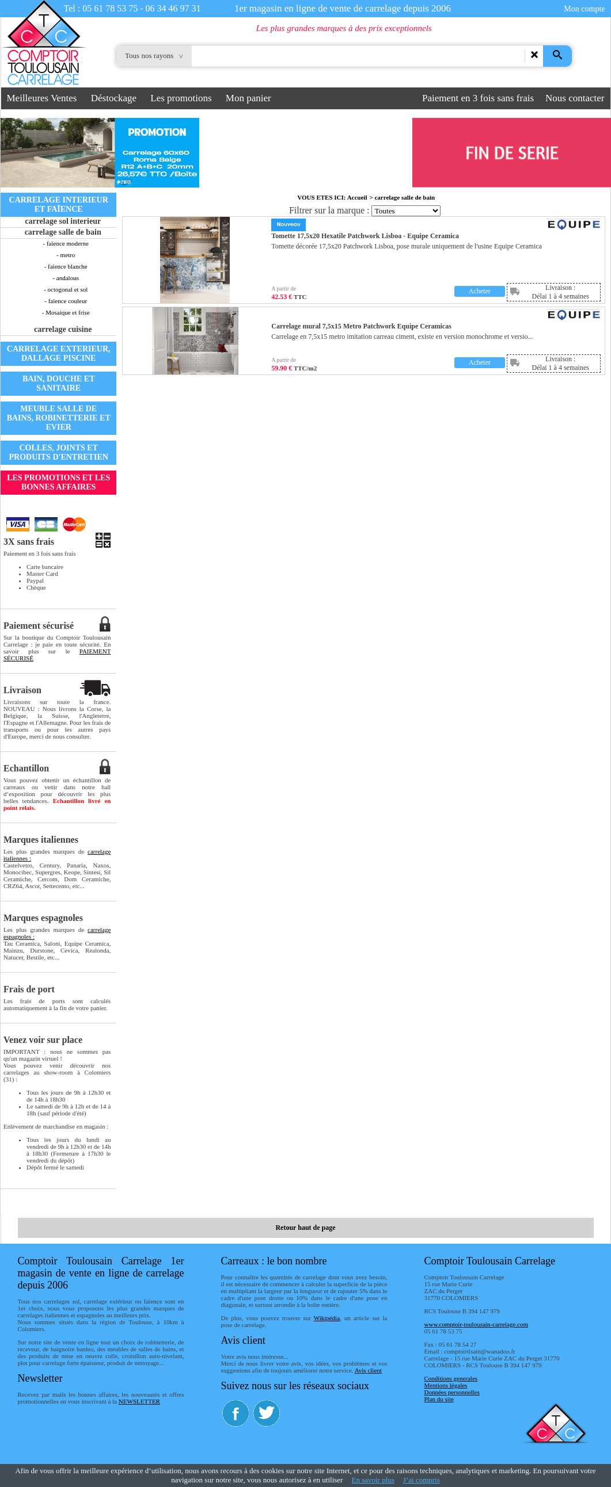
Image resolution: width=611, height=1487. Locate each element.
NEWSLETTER (139, 1401)
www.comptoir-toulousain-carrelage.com (476, 1324)
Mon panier (248, 98)
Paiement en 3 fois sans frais (478, 98)
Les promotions (180, 98)
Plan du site (439, 1399)
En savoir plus (372, 1479)
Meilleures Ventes (42, 98)
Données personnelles (452, 1392)
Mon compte (584, 9)
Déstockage (113, 98)
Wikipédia (327, 1317)
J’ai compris (421, 1479)
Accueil (357, 197)
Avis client (368, 1370)
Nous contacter (574, 98)
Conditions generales (451, 1378)
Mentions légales (446, 1385)
